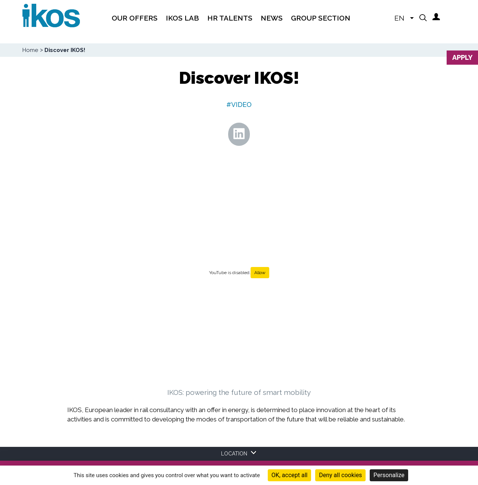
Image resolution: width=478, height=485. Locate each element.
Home (30, 50)
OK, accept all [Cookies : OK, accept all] (289, 475)
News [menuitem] (272, 18)
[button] (423, 17)
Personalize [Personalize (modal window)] (388, 475)
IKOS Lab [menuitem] (182, 18)
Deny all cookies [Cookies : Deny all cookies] (340, 475)
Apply (462, 57)
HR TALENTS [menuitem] (229, 18)
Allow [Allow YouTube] (260, 272)
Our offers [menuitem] (135, 18)
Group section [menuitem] (320, 18)
